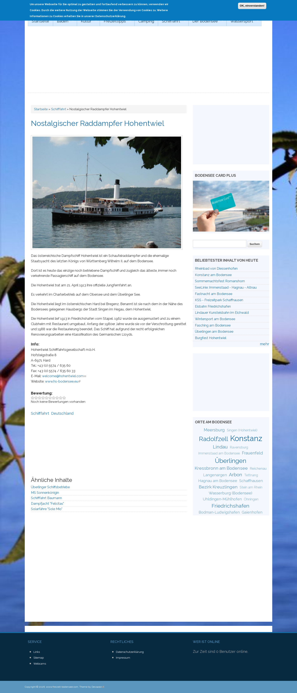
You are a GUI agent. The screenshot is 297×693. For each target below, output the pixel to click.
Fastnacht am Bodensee (213, 294)
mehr (264, 344)
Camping (146, 21)
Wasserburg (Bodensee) (230, 493)
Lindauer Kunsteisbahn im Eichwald (222, 313)
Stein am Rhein (251, 487)
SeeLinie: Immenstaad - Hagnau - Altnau (226, 287)
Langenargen (215, 475)
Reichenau (258, 468)
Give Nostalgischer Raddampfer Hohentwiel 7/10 (53, 397)
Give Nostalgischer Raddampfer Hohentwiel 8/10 (57, 397)
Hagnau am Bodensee (217, 481)
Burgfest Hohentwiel (210, 338)
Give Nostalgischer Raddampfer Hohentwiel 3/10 (39, 397)
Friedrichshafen (230, 506)
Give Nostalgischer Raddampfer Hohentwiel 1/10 (32, 397)
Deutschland (62, 413)
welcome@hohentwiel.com (64, 376)
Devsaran (98, 686)
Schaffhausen (251, 481)
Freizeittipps (115, 21)
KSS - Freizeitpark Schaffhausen (219, 300)
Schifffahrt (172, 21)
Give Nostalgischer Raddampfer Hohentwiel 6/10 (50, 397)
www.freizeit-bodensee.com (62, 686)
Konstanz (246, 438)
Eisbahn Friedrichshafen (213, 306)
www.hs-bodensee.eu (62, 381)
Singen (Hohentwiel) (242, 430)
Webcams (39, 663)
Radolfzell (213, 438)
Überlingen (230, 460)
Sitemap (38, 657)
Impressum (123, 657)
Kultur (87, 21)
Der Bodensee (206, 21)
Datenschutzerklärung (130, 651)
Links (36, 651)
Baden (63, 21)
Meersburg (214, 429)
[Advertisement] (148, 62)
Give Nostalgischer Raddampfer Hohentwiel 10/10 (64, 397)
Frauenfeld (252, 453)
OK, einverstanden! (252, 5)
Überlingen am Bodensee (214, 332)
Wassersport (242, 21)
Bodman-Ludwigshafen (219, 512)
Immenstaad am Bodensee (219, 453)
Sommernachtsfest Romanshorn (220, 281)
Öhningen (251, 499)
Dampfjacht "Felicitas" (47, 504)
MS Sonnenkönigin (45, 493)
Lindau (220, 447)
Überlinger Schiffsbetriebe (50, 487)
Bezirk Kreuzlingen (218, 486)
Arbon (235, 474)
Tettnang (251, 475)
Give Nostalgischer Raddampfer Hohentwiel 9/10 (60, 397)
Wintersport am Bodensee (215, 319)
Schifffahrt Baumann (46, 498)
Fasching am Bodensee (213, 325)
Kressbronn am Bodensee (221, 468)
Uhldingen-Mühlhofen (222, 499)
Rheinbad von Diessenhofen (216, 268)
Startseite (40, 21)
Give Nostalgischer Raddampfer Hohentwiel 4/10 (43, 397)
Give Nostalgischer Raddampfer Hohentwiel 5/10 (46, 397)
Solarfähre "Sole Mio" (46, 509)
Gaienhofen (252, 512)
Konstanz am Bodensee (213, 275)
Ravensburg (239, 447)
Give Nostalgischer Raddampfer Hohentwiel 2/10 (36, 397)
